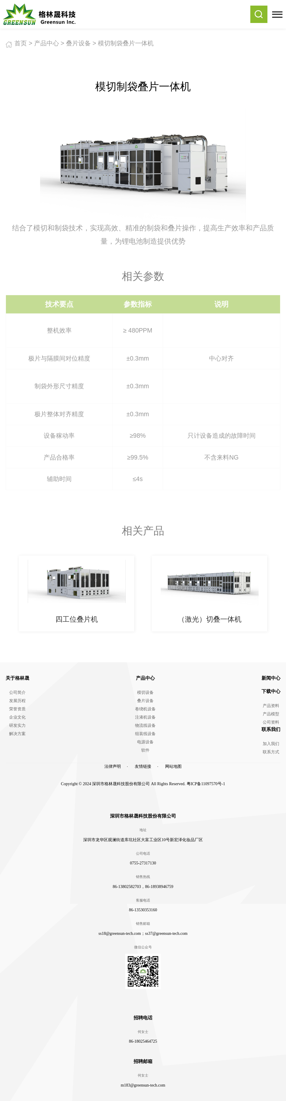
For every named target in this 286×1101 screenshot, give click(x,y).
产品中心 (46, 43)
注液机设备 (145, 717)
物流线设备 (145, 725)
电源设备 (145, 742)
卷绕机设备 (145, 709)
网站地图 (173, 766)
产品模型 (271, 714)
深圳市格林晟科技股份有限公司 (143, 815)
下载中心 (271, 691)
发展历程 (17, 701)
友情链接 (143, 766)
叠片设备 (78, 43)
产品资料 (271, 706)
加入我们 (271, 744)
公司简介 (17, 692)
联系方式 (271, 752)
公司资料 (271, 722)
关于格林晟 (17, 678)
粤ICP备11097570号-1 (206, 784)
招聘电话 (143, 1017)
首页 (20, 43)
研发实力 (17, 725)
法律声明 (112, 766)
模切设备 (145, 692)
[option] (76, 593)
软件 (145, 750)
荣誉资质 (17, 709)
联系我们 (271, 729)
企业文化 (17, 717)
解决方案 (17, 734)
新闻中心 (271, 678)
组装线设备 (145, 734)
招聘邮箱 (143, 1061)
